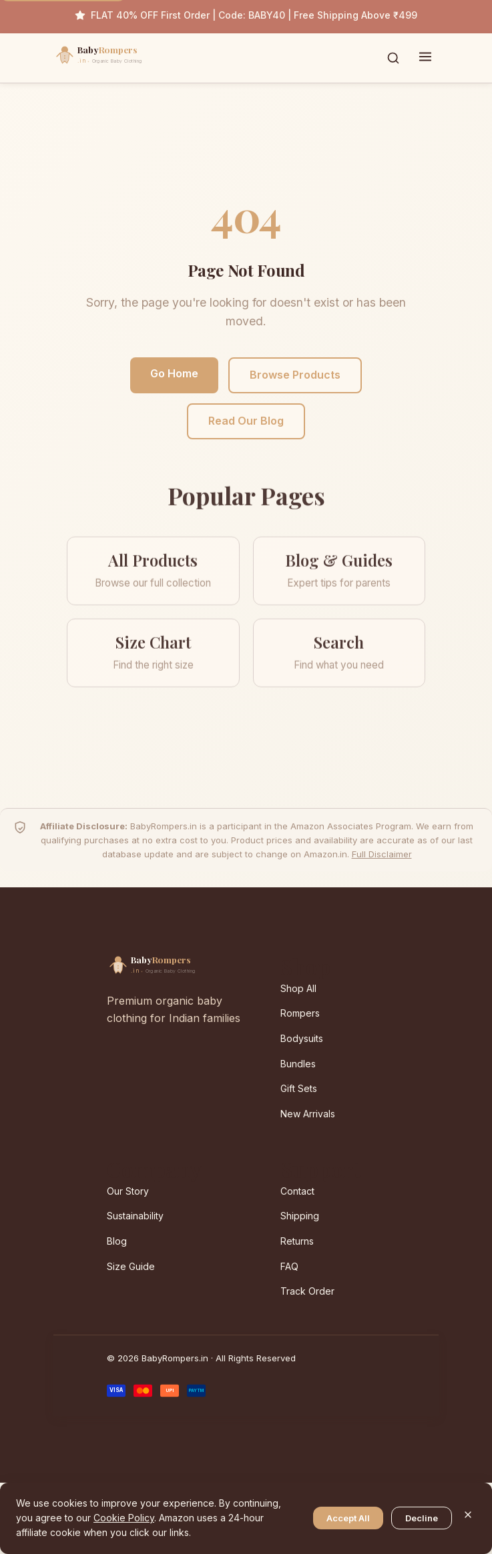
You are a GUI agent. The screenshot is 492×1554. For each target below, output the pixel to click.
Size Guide (131, 1266)
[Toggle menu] (425, 58)
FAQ (289, 1266)
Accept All (348, 1518)
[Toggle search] (393, 58)
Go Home (174, 373)
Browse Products (295, 374)
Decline (421, 1518)
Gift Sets (298, 1088)
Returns (297, 1241)
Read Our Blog (246, 420)
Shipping (299, 1215)
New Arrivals (307, 1113)
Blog (117, 1241)
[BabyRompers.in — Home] (126, 58)
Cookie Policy (123, 1517)
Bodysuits (301, 1038)
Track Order (307, 1291)
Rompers (300, 1013)
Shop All (298, 988)
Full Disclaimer (382, 854)
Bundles (298, 1063)
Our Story (128, 1191)
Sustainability (135, 1215)
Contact (297, 1191)
